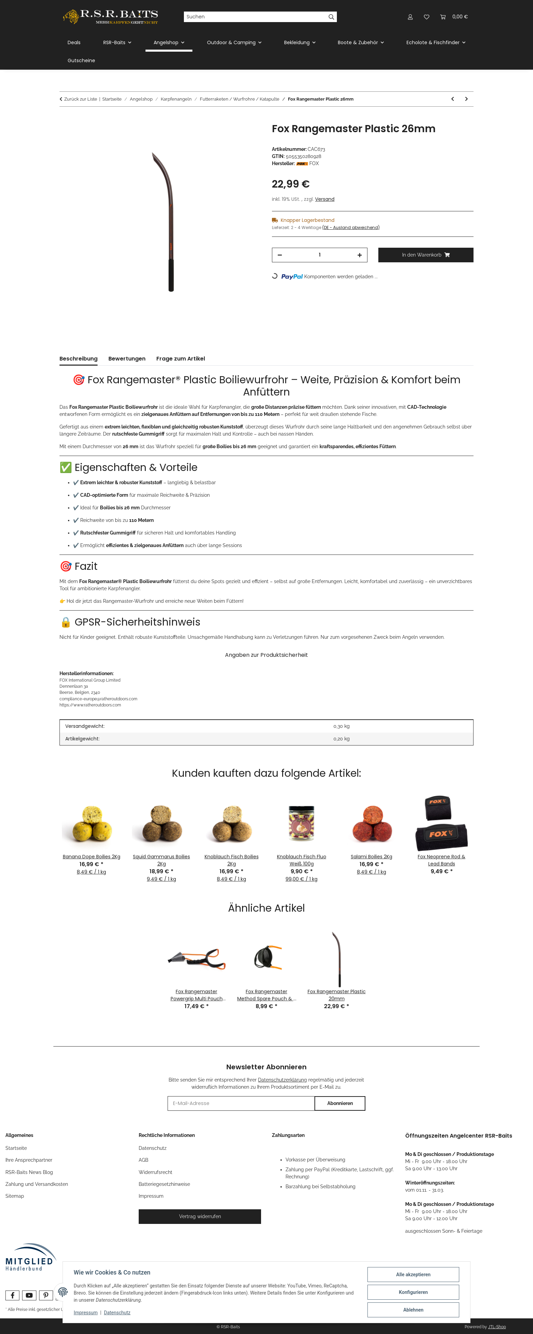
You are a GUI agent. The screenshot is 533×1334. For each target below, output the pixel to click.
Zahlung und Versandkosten (36, 1184)
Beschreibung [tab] (78, 359)
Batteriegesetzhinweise (164, 1184)
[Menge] (320, 255)
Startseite (16, 1148)
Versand (324, 199)
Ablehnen (413, 1310)
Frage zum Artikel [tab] (180, 359)
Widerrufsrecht (155, 1172)
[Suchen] (255, 17)
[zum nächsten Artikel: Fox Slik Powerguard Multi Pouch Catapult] (467, 99)
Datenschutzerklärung (282, 1080)
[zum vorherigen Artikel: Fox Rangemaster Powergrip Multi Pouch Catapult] (453, 99)
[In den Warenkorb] (64, 119)
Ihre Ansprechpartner (28, 1160)
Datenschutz (117, 1313)
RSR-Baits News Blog (29, 1172)
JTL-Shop (497, 1326)
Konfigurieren (413, 1292)
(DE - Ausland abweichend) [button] (351, 227)
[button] (410, 17)
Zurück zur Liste (80, 99)
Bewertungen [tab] (126, 359)
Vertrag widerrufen (200, 1216)
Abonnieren (340, 1103)
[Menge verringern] (279, 255)
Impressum (86, 1313)
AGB (143, 1160)
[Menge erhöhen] (359, 255)
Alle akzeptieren (413, 1274)
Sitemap (14, 1196)
